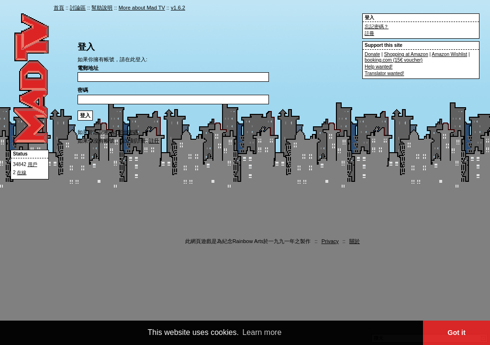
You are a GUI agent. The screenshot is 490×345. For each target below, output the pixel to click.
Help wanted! (378, 66)
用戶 (32, 164)
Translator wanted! (384, 73)
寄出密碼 (127, 132)
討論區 (78, 8)
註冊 (369, 33)
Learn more (261, 332)
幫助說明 (101, 8)
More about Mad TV (142, 8)
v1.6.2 (178, 8)
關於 (354, 241)
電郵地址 (88, 68)
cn (353, 8)
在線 (21, 172)
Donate (372, 54)
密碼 (83, 90)
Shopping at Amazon (406, 54)
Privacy (330, 241)
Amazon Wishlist (449, 54)
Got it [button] (456, 332)
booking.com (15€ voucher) (394, 60)
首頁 (59, 8)
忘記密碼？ (377, 26)
